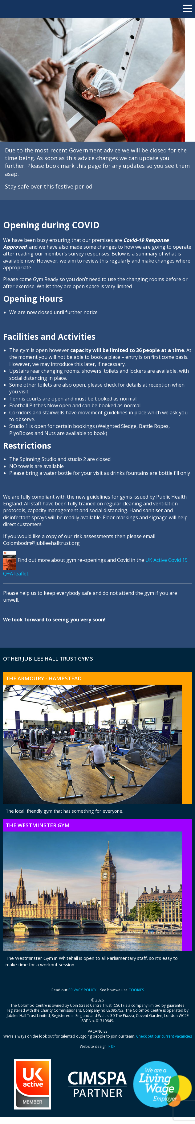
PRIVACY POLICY (82, 990)
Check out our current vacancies (164, 1036)
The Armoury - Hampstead (44, 678)
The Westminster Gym (38, 825)
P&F (111, 1046)
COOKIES (136, 990)
